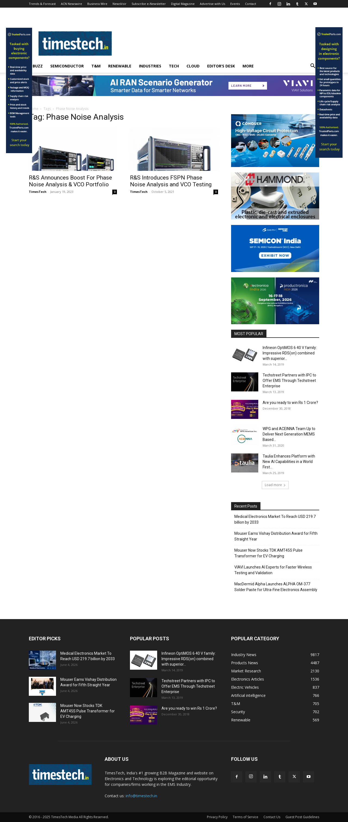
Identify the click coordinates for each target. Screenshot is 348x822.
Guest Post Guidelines (302, 817)
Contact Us (271, 817)
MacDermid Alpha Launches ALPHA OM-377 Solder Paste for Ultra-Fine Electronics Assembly (275, 587)
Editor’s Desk (221, 66)
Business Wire (97, 4)
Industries (150, 66)
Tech (174, 66)
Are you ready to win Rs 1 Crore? (290, 402)
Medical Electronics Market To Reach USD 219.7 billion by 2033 (275, 519)
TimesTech (37, 192)
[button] (312, 66)
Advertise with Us (212, 4)
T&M (96, 66)
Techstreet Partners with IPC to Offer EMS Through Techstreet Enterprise (289, 380)
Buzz (38, 66)
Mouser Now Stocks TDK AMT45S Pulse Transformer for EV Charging (268, 553)
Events (235, 4)
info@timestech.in (141, 795)
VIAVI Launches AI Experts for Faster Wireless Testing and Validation (273, 570)
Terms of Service (245, 817)
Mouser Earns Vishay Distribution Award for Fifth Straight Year (276, 536)
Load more (275, 485)
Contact (250, 4)
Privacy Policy (217, 817)
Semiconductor (67, 66)
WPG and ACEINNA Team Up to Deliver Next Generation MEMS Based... (289, 434)
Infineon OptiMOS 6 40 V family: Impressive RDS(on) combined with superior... (290, 353)
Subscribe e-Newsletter (149, 4)
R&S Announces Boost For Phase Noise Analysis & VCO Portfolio (70, 181)
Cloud (193, 66)
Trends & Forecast (42, 4)
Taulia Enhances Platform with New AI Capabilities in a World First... (289, 461)
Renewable (119, 66)
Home (33, 108)
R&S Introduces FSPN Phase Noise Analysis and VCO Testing (171, 181)
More (248, 66)
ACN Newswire (71, 4)
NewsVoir (119, 4)
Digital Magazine (183, 4)
